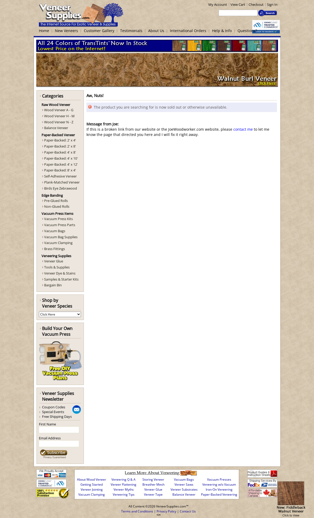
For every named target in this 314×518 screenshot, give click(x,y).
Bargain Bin (53, 285)
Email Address (50, 438)
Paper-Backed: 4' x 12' (61, 164)
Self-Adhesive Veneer (60, 176)
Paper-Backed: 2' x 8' (60, 146)
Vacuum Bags (54, 230)
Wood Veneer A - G (58, 110)
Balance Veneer (56, 127)
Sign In (272, 4)
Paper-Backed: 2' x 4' (60, 140)
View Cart (237, 4)
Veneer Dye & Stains (59, 273)
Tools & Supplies (57, 267)
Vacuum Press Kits (58, 218)
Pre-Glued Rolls (56, 200)
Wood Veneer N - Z (58, 122)
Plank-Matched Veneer (62, 182)
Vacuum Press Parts (59, 224)
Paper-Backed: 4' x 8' (60, 152)
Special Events (53, 411)
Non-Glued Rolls (56, 206)
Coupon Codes (53, 407)
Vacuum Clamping (58, 242)
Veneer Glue (53, 261)
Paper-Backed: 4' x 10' (61, 158)
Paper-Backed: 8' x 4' (60, 170)
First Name (47, 424)
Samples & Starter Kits (61, 279)
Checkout (256, 4)
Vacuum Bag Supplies (61, 237)
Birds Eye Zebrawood (60, 188)
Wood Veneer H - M (59, 116)
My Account (217, 4)
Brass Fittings (54, 248)
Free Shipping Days (57, 416)
